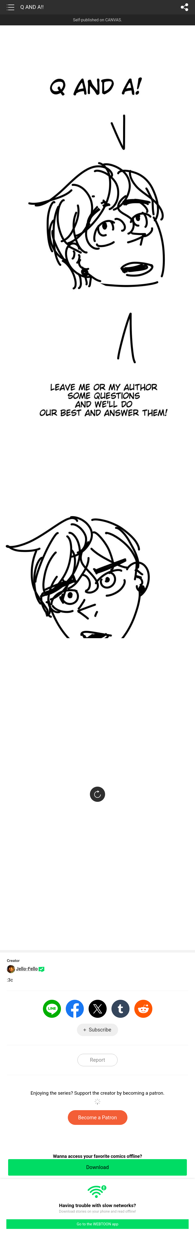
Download (97, 1167)
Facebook (75, 1009)
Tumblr (120, 1009)
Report (97, 1060)
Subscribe (100, 1030)
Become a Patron (97, 1117)
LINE (52, 1009)
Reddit (143, 1009)
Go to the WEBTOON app (97, 1224)
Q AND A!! (32, 7)
